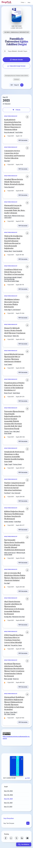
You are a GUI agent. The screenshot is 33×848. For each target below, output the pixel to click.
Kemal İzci (16, 679)
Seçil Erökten (19, 132)
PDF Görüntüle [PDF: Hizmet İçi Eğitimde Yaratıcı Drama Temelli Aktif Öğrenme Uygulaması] (23, 344)
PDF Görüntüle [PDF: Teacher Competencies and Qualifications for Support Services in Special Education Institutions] (23, 501)
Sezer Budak (7, 433)
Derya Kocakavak (9, 132)
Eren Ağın (7, 583)
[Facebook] (5, 838)
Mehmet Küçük (21, 552)
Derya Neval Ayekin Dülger (11, 281)
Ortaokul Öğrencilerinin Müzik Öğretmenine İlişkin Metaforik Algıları (14, 181)
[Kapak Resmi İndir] (27, 778)
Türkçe (23, 2)
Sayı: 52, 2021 (8, 802)
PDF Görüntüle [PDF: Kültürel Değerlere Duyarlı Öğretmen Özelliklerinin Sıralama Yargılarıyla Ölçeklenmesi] (23, 529)
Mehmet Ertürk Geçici (18, 215)
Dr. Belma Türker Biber (10, 712)
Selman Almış (8, 251)
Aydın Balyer (16, 393)
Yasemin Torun (8, 431)
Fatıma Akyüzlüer (9, 187)
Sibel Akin (7, 161)
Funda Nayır (17, 521)
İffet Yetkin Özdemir (9, 714)
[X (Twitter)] (16, 838)
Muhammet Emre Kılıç (18, 616)
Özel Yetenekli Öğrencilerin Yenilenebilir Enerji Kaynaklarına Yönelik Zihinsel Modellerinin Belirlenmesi (14, 545)
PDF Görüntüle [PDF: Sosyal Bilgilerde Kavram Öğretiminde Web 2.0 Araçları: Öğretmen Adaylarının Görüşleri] (23, 372)
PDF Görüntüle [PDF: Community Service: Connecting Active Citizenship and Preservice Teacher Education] (23, 169)
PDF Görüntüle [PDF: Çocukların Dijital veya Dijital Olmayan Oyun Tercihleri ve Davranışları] (23, 289)
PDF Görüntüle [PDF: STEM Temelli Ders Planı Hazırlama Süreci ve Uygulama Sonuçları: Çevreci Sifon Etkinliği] (23, 653)
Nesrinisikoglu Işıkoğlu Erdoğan (12, 277)
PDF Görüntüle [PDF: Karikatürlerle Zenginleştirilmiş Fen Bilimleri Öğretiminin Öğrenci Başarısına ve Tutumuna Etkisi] (23, 140)
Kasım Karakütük (17, 251)
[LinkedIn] (21, 838)
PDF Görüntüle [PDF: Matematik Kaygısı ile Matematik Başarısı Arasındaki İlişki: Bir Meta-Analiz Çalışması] (23, 225)
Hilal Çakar (16, 431)
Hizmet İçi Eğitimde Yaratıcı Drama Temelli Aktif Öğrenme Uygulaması (14, 330)
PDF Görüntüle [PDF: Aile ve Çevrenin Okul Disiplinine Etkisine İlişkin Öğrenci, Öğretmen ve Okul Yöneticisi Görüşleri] (23, 591)
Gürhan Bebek (8, 554)
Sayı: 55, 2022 (8, 791)
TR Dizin (16, 79)
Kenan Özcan (8, 393)
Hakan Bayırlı (7, 215)
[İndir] (27, 823)
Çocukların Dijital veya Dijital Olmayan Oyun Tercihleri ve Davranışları (14, 272)
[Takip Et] (21, 85)
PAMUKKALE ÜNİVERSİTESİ (20, 32)
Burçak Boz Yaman (16, 645)
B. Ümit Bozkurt (15, 309)
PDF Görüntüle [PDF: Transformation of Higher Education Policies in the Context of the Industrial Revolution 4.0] (23, 401)
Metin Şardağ (8, 679)
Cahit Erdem (7, 217)
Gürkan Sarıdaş (8, 521)
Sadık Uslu (7, 645)
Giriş (29, 2)
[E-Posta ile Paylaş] (27, 838)
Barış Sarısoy (8, 336)
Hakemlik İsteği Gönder (16, 66)
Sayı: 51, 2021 (8, 806)
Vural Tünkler (8, 364)
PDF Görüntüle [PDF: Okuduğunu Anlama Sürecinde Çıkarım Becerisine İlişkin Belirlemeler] (23, 317)
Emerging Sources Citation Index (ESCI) (16, 75)
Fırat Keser (7, 493)
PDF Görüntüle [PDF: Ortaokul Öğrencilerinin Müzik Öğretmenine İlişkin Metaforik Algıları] (23, 195)
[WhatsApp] (11, 838)
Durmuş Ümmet (17, 464)
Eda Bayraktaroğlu (9, 279)
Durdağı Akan (8, 616)
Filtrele (16, 110)
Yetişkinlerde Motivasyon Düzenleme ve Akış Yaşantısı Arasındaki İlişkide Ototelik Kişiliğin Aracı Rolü (14, 457)
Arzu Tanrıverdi (16, 493)
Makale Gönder (16, 59)
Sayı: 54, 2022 (8, 795)
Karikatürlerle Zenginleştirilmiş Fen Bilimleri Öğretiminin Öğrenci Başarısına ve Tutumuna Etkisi (12, 125)
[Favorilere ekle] (27, 116)
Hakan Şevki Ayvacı (9, 552)
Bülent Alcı (16, 336)
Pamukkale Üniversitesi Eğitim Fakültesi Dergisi (16, 41)
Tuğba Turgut (8, 464)
